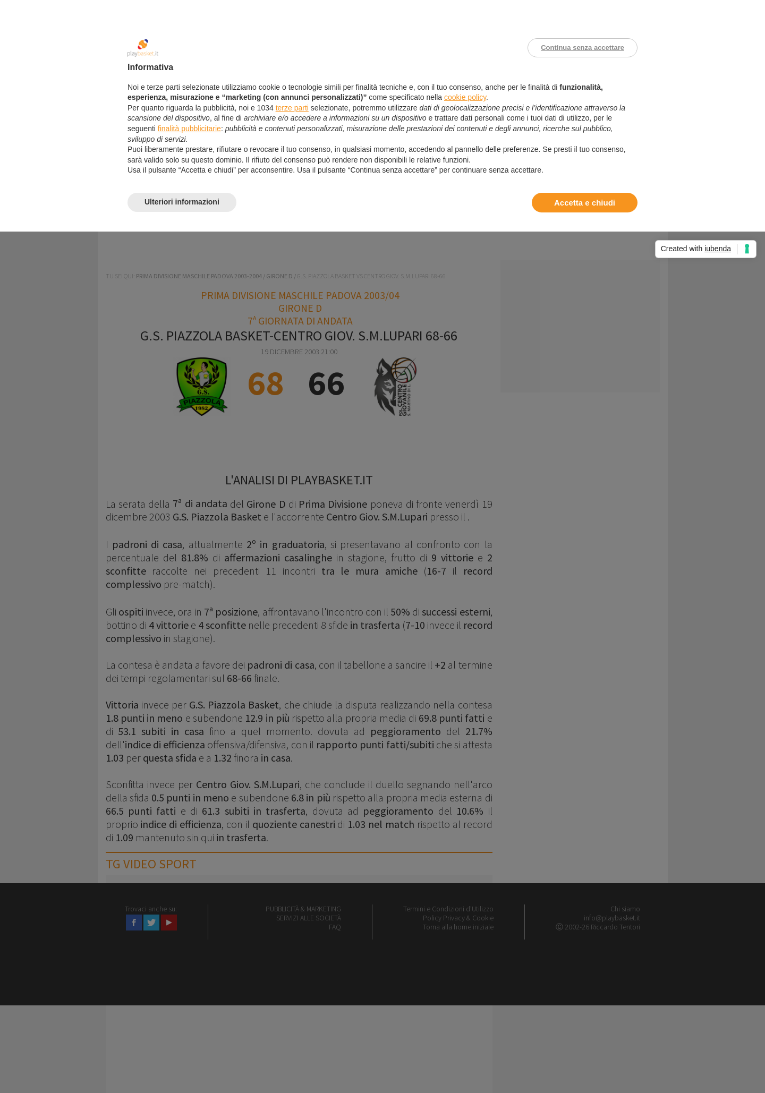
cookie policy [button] (465, 97)
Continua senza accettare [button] (582, 48)
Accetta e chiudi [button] (584, 202)
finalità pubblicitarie (189, 128)
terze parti (292, 108)
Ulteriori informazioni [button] (181, 202)
